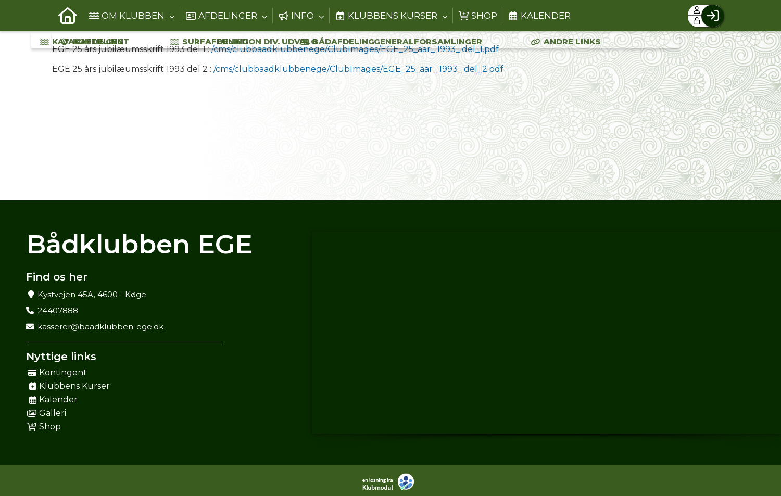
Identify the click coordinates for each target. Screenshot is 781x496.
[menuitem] (67, 15)
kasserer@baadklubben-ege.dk (100, 327)
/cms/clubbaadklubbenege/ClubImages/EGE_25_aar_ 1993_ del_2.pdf (358, 69)
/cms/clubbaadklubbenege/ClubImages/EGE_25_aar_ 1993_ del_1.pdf (355, 49)
